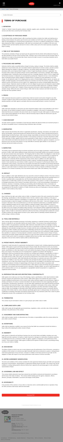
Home (3, 9)
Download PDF (31, 395)
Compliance (4, 438)
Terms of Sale (47, 438)
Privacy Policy (30, 438)
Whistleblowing (12, 438)
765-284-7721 (19, 423)
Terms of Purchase (5, 439)
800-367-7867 (20, 425)
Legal (7, 9)
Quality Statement (21, 438)
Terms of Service (39, 438)
